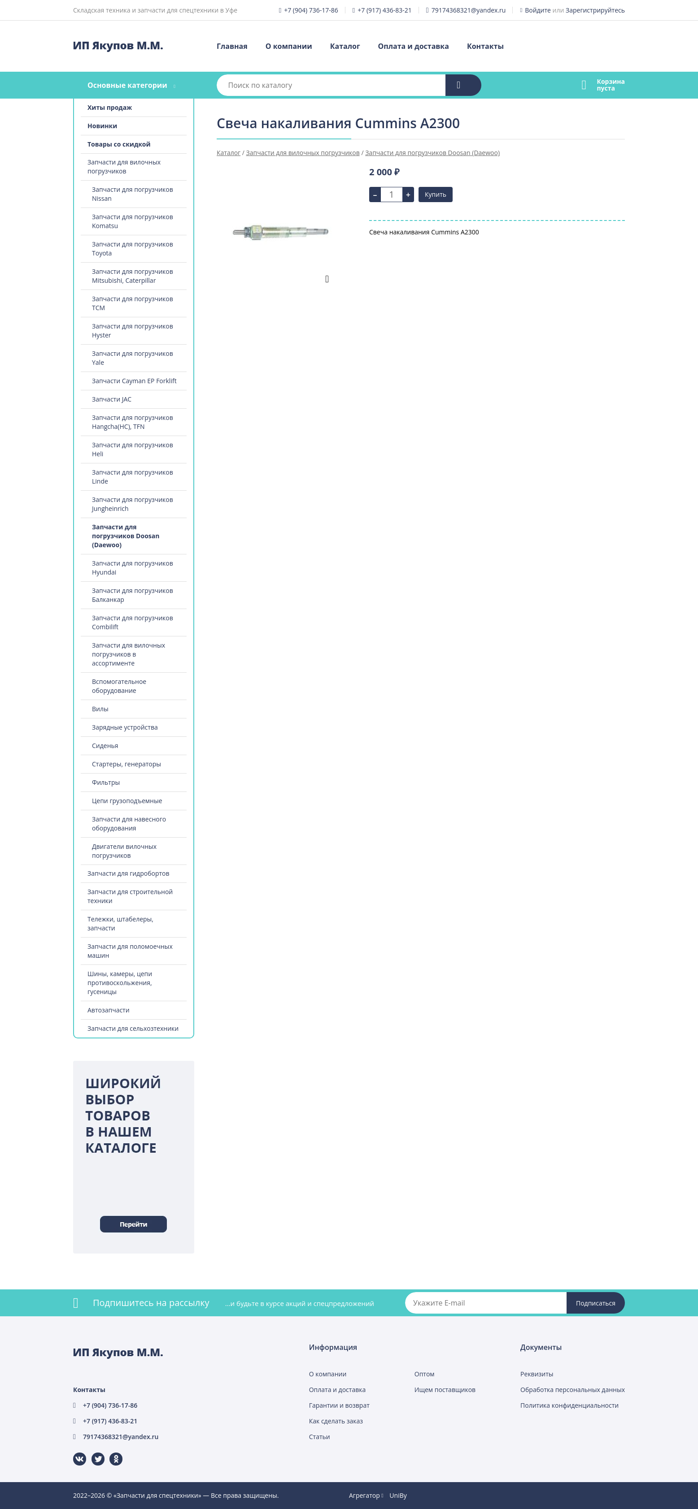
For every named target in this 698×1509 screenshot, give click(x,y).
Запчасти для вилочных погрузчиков (124, 166)
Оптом (424, 1374)
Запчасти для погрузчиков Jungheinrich (132, 504)
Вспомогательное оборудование (119, 686)
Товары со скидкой (119, 144)
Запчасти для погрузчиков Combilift (132, 622)
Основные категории (127, 85)
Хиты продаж (109, 107)
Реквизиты (536, 1374)
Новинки (102, 125)
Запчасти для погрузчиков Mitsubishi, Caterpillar (132, 276)
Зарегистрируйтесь (595, 10)
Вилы (100, 709)
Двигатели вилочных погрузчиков (124, 851)
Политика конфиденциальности (569, 1405)
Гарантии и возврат (339, 1405)
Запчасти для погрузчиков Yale (132, 358)
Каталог (345, 46)
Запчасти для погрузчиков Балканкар (132, 595)
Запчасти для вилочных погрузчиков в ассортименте (128, 654)
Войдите (538, 10)
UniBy (397, 1495)
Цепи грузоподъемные (127, 800)
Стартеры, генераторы (126, 764)
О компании (289, 46)
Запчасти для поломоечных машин (130, 951)
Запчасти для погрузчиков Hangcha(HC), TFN (132, 422)
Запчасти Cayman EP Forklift (134, 380)
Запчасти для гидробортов (128, 873)
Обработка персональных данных (572, 1389)
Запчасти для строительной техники (130, 896)
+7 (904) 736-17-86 (311, 10)
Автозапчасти (108, 1010)
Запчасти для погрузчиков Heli (132, 449)
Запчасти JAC (111, 399)
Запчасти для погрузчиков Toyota (132, 248)
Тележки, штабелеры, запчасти (120, 923)
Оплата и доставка (413, 46)
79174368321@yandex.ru (469, 10)
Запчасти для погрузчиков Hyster (132, 330)
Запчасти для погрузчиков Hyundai (132, 567)
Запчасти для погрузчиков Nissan (132, 194)
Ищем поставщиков (445, 1389)
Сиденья (105, 745)
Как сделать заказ (336, 1421)
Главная (232, 46)
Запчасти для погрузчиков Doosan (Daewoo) (125, 536)
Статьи (319, 1436)
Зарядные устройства (125, 727)
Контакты (485, 46)
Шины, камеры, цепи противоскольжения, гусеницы (119, 982)
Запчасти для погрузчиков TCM (132, 303)
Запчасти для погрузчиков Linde (132, 476)
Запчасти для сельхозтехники (133, 1028)
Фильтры (106, 782)
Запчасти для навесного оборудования (129, 823)
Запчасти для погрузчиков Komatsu (132, 221)
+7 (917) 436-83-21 (385, 10)
